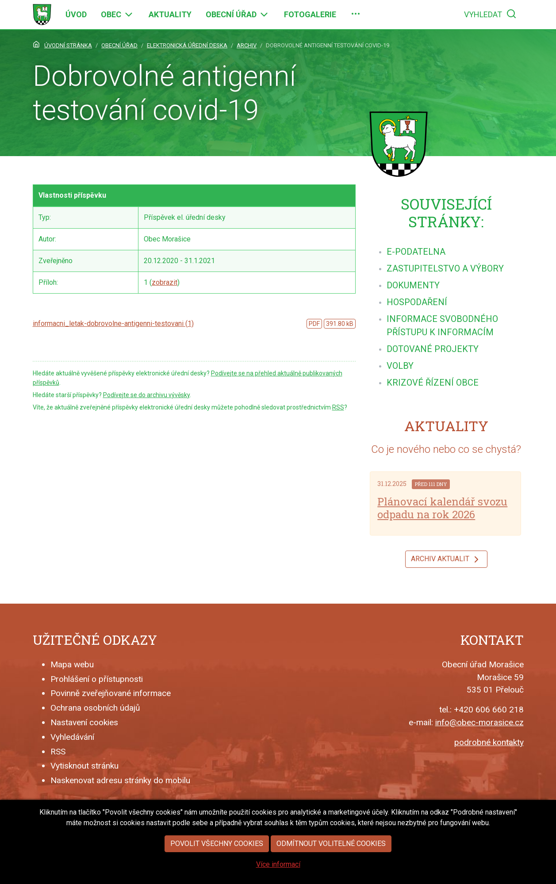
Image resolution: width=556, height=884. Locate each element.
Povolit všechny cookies (216, 849)
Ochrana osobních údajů (95, 708)
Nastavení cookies (84, 722)
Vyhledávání (72, 737)
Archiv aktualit (446, 559)
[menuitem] (76, 14)
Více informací (278, 870)
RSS (338, 407)
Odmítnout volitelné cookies (331, 849)
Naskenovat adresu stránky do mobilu (120, 780)
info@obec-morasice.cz (479, 722)
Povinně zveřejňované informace (110, 693)
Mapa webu (72, 664)
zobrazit (164, 282)
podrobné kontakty (489, 742)
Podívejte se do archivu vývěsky (146, 394)
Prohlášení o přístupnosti (96, 679)
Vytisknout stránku (84, 766)
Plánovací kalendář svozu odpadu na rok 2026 (442, 507)
